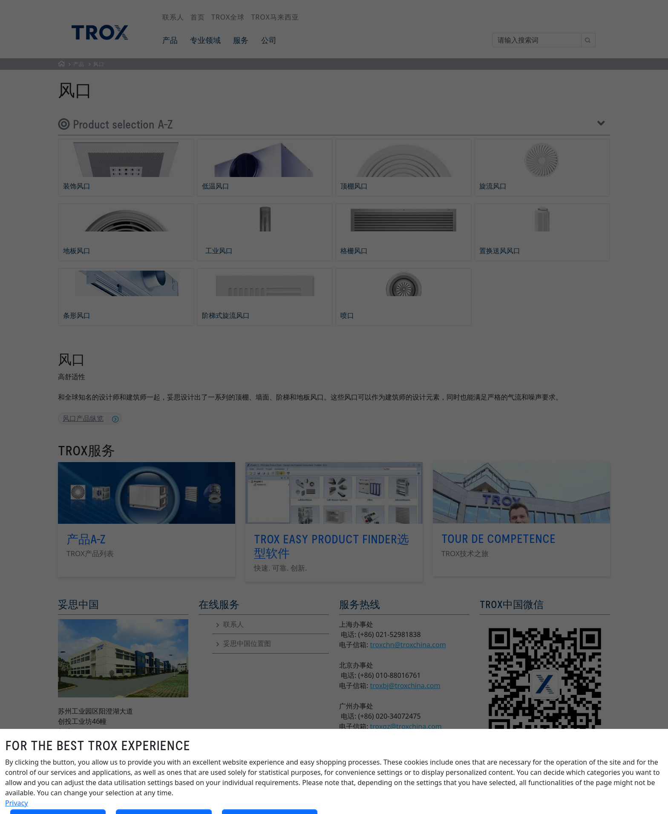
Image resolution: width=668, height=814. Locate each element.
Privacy (16, 803)
